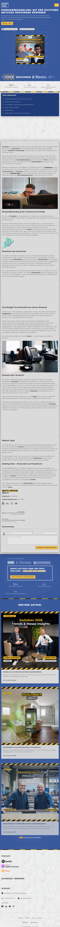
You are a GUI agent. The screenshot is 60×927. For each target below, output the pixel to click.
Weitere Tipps (9, 110)
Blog (33, 918)
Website (10, 487)
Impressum (25, 922)
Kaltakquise (19, 171)
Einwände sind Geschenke (12, 102)
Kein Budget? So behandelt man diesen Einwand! (19, 104)
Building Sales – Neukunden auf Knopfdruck (17, 113)
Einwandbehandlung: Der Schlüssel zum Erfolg (18, 99)
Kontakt (20, 918)
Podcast (39, 918)
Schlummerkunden (7, 171)
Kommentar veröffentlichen (46, 547)
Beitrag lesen (7, 23)
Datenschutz (34, 922)
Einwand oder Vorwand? (12, 107)
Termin (27, 918)
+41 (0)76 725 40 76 (9, 898)
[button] (56, 5)
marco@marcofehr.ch (25, 898)
